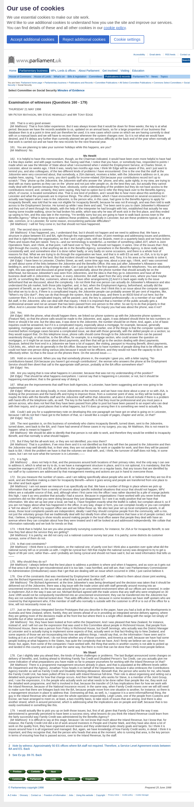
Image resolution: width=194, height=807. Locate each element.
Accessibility (139, 54)
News (155, 76)
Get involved (110, 70)
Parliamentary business (33, 70)
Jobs (71, 795)
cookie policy (115, 28)
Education (138, 70)
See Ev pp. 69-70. (24, 755)
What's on (59, 76)
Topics (164, 76)
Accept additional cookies (32, 39)
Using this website (84, 795)
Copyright (100, 795)
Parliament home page (31, 82)
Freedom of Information (55, 795)
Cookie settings (127, 39)
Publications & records (117, 76)
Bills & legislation (77, 76)
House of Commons (20, 76)
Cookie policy (127, 795)
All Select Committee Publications (135, 82)
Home (12, 70)
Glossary (24, 795)
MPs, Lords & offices (63, 70)
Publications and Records (81, 82)
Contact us (185, 54)
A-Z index (12, 795)
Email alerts (155, 54)
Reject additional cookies (84, 39)
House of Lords (42, 76)
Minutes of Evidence (71, 90)
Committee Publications (106, 82)
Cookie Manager (142, 795)
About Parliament (89, 70)
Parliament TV (141, 76)
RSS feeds (170, 54)
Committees (95, 76)
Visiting (124, 70)
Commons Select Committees (168, 82)
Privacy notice (113, 795)
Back (27, 748)
